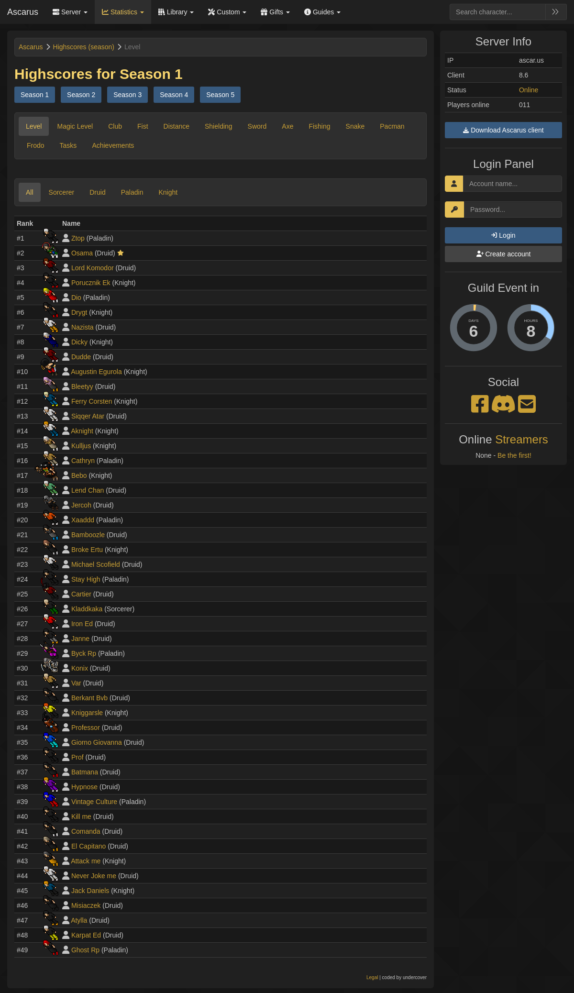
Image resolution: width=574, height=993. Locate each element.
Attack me (85, 861)
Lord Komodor (92, 268)
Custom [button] (227, 12)
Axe (287, 126)
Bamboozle (88, 535)
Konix (79, 668)
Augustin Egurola (96, 371)
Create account (503, 254)
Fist (142, 126)
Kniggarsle (87, 713)
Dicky (79, 342)
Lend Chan (87, 490)
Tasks (68, 145)
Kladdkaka (86, 609)
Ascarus (22, 12)
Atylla (79, 920)
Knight (167, 192)
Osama (82, 253)
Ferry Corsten (91, 401)
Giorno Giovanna (96, 742)
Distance (176, 126)
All (29, 192)
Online (528, 90)
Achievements (113, 145)
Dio (76, 297)
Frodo (35, 145)
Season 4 (174, 95)
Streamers (521, 439)
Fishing (319, 126)
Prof (77, 757)
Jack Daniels (90, 890)
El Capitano (88, 846)
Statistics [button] (123, 12)
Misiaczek (85, 905)
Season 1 (35, 95)
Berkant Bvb (89, 698)
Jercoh (81, 505)
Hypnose (84, 787)
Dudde (81, 357)
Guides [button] (322, 12)
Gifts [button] (275, 12)
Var (76, 683)
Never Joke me (93, 876)
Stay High (85, 579)
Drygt (79, 312)
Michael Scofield (95, 564)
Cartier (81, 594)
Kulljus (81, 446)
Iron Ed (82, 624)
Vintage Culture (94, 801)
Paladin (132, 192)
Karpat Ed (86, 935)
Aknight (82, 431)
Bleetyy (82, 386)
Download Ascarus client (503, 130)
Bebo (79, 475)
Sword (257, 126)
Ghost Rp (85, 950)
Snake (355, 126)
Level (34, 126)
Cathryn (83, 460)
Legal (372, 977)
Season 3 (127, 95)
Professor (85, 727)
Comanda (85, 831)
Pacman (392, 126)
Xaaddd (82, 520)
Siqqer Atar (87, 416)
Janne (80, 638)
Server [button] (70, 12)
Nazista (82, 327)
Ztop (78, 238)
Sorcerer (62, 192)
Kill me (81, 816)
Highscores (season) (83, 47)
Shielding (218, 126)
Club (115, 126)
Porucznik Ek (90, 283)
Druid (97, 192)
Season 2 (81, 95)
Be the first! (514, 455)
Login (503, 235)
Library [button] (176, 12)
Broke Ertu (87, 549)
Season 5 (220, 95)
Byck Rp (83, 653)
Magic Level (75, 126)
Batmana (84, 772)
